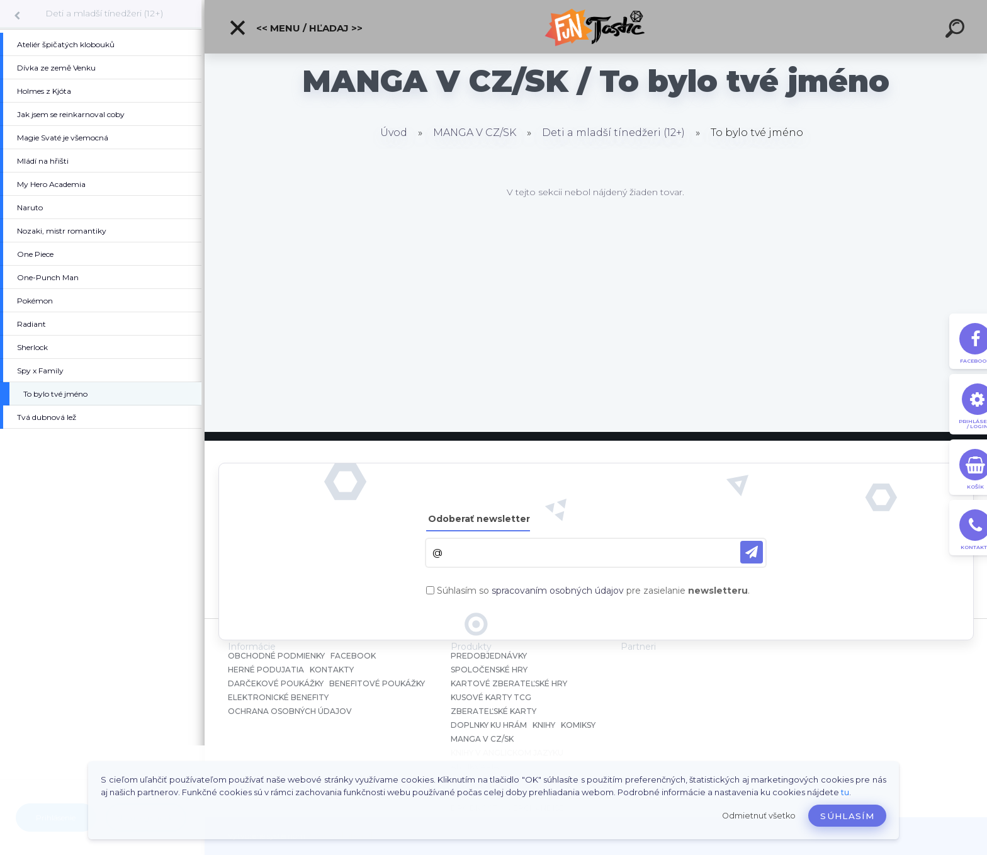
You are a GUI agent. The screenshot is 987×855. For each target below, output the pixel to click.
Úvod (393, 133)
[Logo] (596, 27)
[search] (956, 30)
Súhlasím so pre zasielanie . (593, 590)
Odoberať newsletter (479, 518)
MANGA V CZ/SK (474, 133)
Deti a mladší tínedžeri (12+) (104, 13)
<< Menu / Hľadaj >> (295, 27)
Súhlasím (847, 816)
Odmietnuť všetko (759, 815)
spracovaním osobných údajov (558, 590)
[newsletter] (751, 552)
